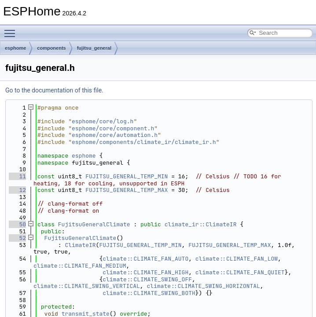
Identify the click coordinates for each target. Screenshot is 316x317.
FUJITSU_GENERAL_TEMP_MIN (126, 176)
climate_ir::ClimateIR (201, 224)
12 (17, 190)
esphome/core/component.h (113, 128)
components (51, 48)
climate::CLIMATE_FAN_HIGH (145, 272)
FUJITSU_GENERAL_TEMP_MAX (126, 190)
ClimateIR (80, 245)
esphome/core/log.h (102, 121)
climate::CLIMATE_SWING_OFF (147, 279)
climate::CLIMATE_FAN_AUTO (145, 258)
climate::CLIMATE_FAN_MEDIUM (79, 265)
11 (17, 176)
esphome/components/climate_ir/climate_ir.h (144, 142)
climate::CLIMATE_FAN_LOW (236, 258)
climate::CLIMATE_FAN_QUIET (240, 272)
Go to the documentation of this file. (54, 90)
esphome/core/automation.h (115, 135)
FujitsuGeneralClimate (94, 224)
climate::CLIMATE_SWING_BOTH (149, 293)
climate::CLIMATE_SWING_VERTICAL (86, 286)
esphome (15, 48)
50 (17, 224)
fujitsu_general (94, 48)
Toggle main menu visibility (11, 29)
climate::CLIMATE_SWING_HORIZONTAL (203, 286)
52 (17, 238)
